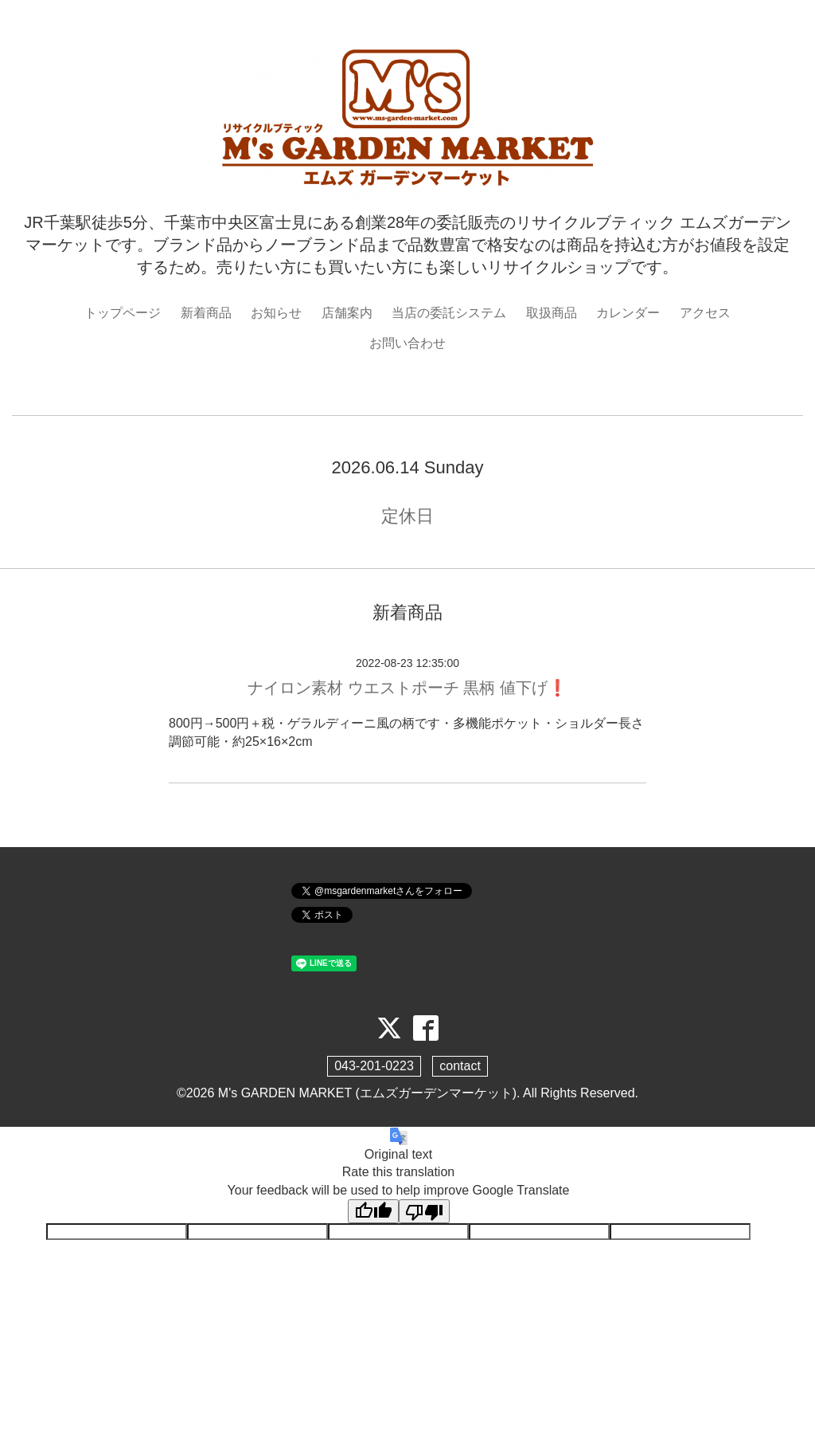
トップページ (122, 313)
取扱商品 (551, 313)
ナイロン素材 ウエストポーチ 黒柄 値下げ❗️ (407, 687)
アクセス (705, 313)
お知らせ (276, 313)
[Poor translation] (424, 1211)
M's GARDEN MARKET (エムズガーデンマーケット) (367, 1093)
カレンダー (628, 313)
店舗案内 (347, 313)
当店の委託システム (449, 313)
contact (460, 1066)
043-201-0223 (374, 1066)
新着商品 (206, 313)
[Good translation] (373, 1211)
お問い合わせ (407, 343)
